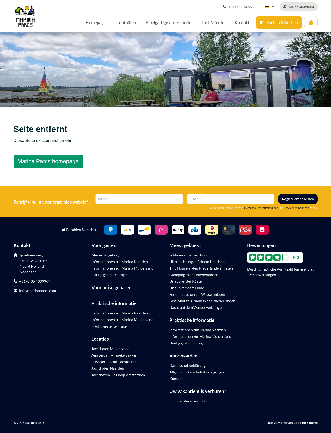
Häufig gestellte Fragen (110, 274)
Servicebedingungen (296, 207)
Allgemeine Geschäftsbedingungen (197, 372)
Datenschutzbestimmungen (261, 207)
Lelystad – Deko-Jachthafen (113, 361)
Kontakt (176, 378)
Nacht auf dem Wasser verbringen (196, 307)
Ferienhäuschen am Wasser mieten (197, 294)
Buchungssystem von (290, 423)
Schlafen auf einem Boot (188, 255)
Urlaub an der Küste (185, 281)
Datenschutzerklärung (187, 365)
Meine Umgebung (105, 255)
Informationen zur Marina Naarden (119, 261)
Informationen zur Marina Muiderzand (122, 268)
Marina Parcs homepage (48, 161)
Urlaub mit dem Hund (186, 287)
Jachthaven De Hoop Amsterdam (118, 374)
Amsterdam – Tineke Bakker (114, 355)
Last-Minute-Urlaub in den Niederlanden (202, 301)
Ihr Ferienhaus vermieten (189, 401)
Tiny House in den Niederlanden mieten (201, 268)
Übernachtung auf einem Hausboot (197, 261)
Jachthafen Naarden (107, 368)
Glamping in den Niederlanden (193, 274)
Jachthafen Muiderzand (110, 348)
